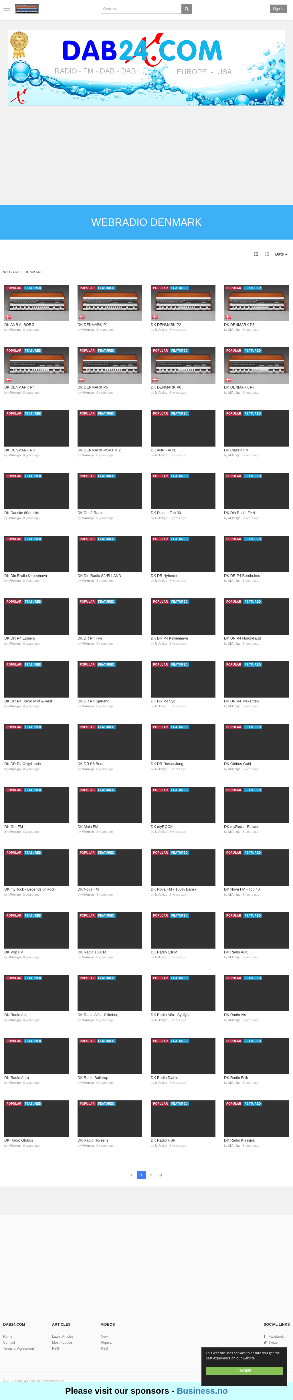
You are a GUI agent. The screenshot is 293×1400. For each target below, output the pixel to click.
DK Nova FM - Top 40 (242, 889)
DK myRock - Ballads (241, 827)
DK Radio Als (235, 1015)
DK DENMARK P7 (239, 387)
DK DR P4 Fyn (90, 638)
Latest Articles (63, 1337)
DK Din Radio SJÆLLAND (99, 575)
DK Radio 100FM (92, 952)
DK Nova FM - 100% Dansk (174, 889)
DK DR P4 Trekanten (241, 701)
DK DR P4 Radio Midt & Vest (28, 701)
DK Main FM (88, 827)
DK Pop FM (13, 952)
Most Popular (62, 1343)
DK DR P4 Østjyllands (22, 764)
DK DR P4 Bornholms (242, 575)
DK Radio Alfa (15, 1015)
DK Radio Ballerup (93, 1078)
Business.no (202, 1390)
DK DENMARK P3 (239, 324)
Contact (9, 1343)
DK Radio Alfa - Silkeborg (99, 1015)
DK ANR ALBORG (19, 324)
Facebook (276, 1337)
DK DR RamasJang (167, 764)
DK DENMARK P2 (166, 324)
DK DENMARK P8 (19, 450)
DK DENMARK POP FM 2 (99, 450)
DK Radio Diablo (164, 1078)
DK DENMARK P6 (166, 387)
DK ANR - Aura (163, 450)
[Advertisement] (146, 157)
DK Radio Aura (16, 1078)
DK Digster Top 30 (166, 513)
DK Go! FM (13, 827)
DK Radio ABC (236, 952)
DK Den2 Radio (90, 513)
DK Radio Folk (236, 1078)
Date (281, 254)
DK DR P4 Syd (163, 701)
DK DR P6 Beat (90, 764)
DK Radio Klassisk (239, 1140)
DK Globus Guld (237, 764)
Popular (106, 1343)
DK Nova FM (88, 889)
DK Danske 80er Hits (21, 513)
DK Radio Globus (18, 1140)
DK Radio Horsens (93, 1140)
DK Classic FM (236, 450)
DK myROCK (162, 827)
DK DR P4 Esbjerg (19, 638)
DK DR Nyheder (164, 575)
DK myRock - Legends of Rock (29, 889)
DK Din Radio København (25, 575)
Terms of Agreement (18, 1349)
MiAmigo (15, 329)
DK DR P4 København (169, 638)
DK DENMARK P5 (93, 387)
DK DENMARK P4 (19, 387)
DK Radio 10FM (164, 952)
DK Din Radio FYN (239, 513)
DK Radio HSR (163, 1140)
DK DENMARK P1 (93, 324)
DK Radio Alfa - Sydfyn (170, 1015)
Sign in (278, 9)
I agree (244, 1370)
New (104, 1337)
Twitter (274, 1343)
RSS (55, 1349)
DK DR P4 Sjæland (93, 701)
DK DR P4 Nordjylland (242, 638)
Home (7, 1337)
